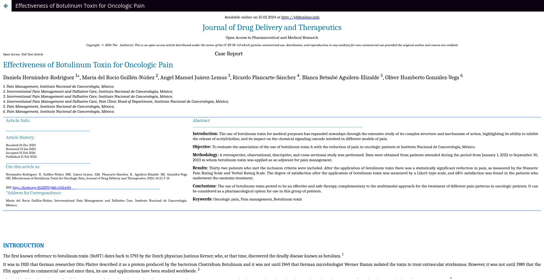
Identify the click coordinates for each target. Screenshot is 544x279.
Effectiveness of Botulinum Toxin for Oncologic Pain (79, 5)
